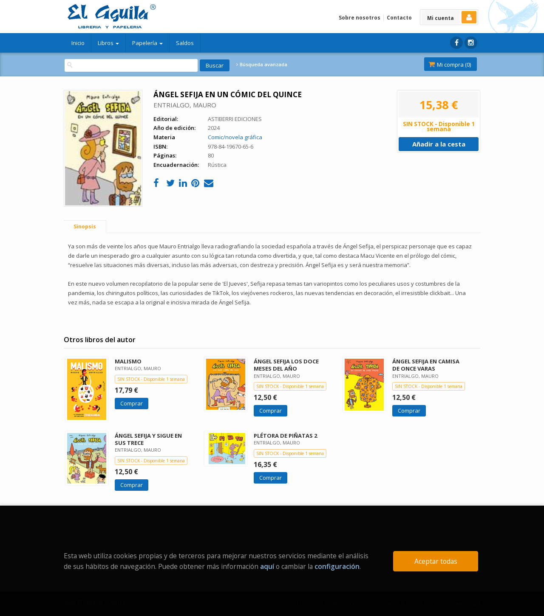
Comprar (131, 403)
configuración (337, 566)
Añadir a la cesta (438, 144)
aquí (267, 566)
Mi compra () (449, 64)
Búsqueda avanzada (261, 64)
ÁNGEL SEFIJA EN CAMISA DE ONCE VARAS (425, 364)
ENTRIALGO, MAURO (184, 105)
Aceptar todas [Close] (435, 561)
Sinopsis (85, 226)
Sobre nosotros (359, 17)
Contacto (399, 17)
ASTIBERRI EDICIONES (235, 119)
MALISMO (128, 361)
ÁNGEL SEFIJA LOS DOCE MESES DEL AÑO (286, 364)
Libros (108, 43)
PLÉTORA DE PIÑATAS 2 (285, 435)
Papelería (147, 43)
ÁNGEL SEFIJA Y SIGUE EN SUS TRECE (148, 439)
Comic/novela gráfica (235, 137)
